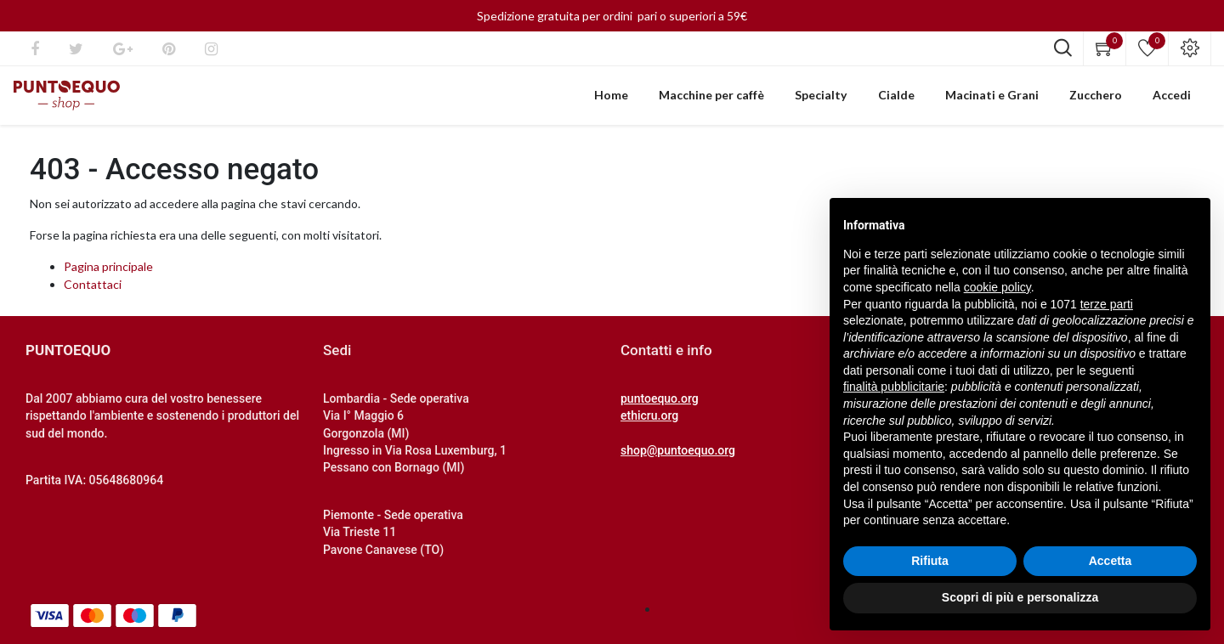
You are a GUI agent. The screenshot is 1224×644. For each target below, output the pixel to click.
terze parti (1106, 304)
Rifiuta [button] (930, 561)
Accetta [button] (1110, 561)
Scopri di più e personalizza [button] (1020, 597)
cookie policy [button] (997, 287)
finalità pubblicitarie (893, 386)
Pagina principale (108, 275)
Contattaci (93, 293)
